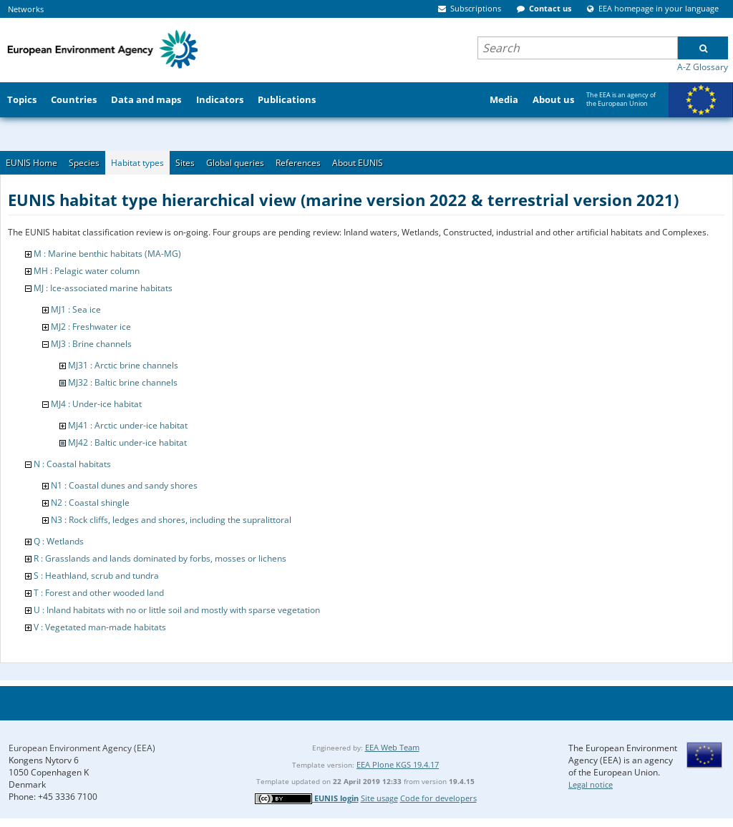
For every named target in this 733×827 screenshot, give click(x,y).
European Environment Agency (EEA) (82, 748)
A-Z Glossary (702, 67)
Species (84, 163)
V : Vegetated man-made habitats (100, 627)
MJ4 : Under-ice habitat (96, 404)
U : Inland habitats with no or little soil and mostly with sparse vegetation (177, 610)
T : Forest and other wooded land (99, 593)
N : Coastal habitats (72, 464)
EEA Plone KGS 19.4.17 (397, 764)
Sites (185, 163)
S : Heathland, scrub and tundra (96, 575)
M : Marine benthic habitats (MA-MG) (107, 254)
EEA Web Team (392, 747)
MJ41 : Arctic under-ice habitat (128, 425)
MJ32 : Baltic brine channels (123, 382)
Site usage (379, 798)
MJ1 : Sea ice (76, 309)
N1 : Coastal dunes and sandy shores (124, 485)
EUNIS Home (31, 163)
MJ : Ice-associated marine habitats (103, 288)
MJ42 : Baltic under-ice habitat (127, 442)
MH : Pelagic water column (87, 271)
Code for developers (438, 798)
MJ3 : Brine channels (91, 344)
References (298, 163)
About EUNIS (357, 163)
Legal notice (590, 784)
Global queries (235, 163)
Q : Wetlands (59, 541)
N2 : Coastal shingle (90, 502)
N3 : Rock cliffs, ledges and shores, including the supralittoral (171, 520)
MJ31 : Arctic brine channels (123, 365)
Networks (26, 9)
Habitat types (137, 163)
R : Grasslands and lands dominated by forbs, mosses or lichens (160, 558)
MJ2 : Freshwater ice (91, 326)
